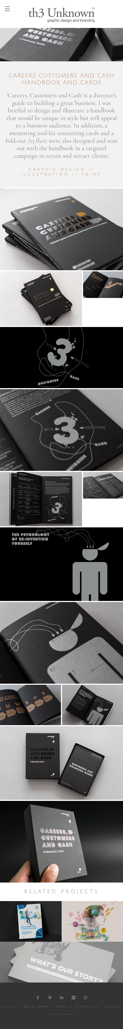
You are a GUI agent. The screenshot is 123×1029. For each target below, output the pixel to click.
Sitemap (8, 1007)
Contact (114, 1007)
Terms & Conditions (77, 1007)
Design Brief (36, 1007)
